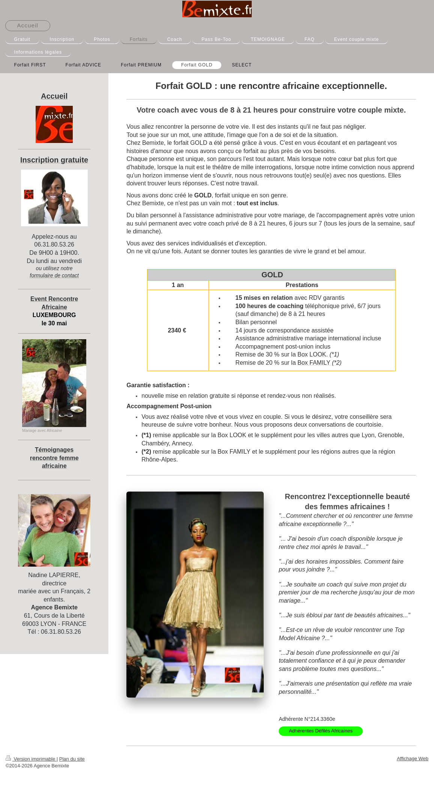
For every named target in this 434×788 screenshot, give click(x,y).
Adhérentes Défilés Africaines (321, 731)
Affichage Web (412, 758)
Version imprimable (31, 759)
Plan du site (72, 759)
